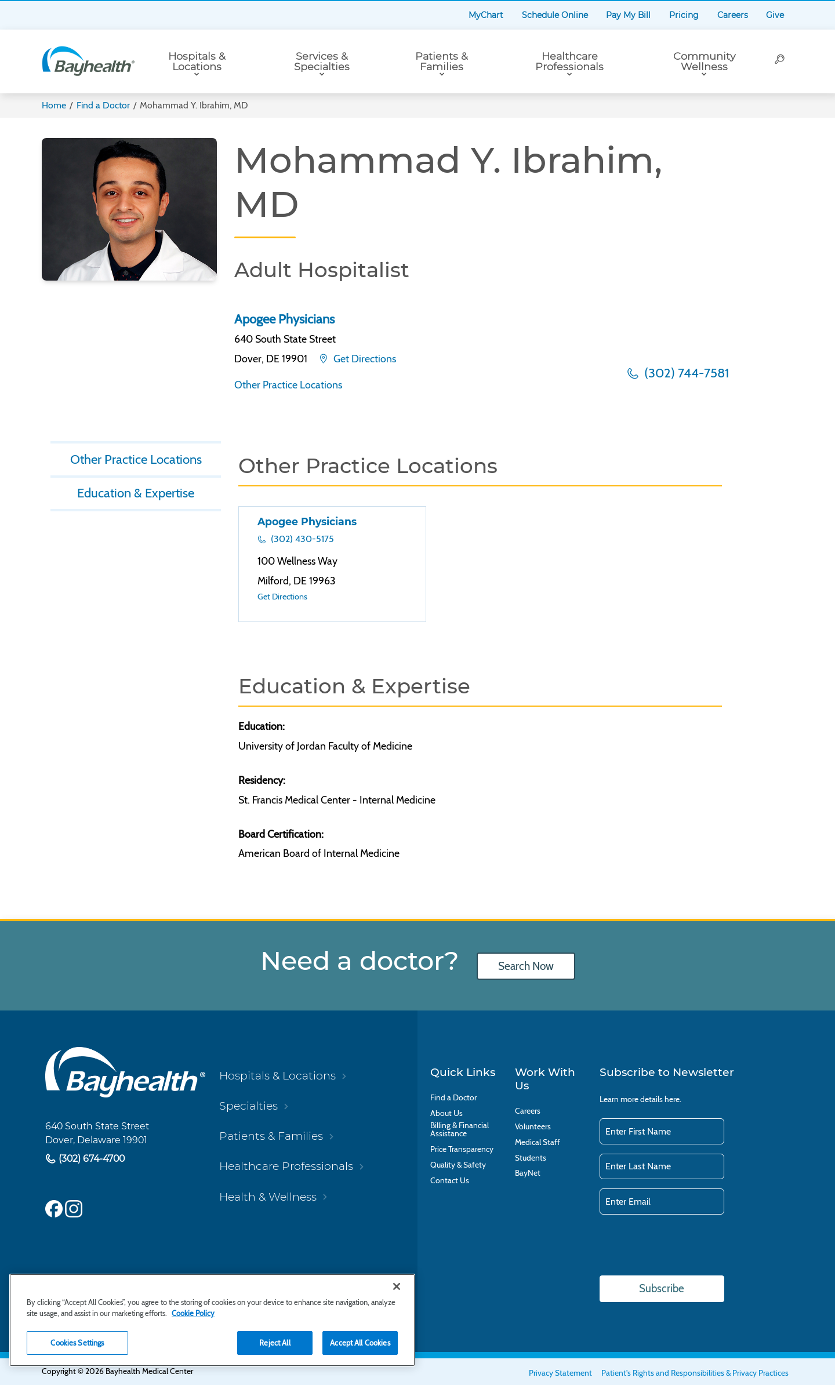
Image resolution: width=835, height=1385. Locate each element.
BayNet (527, 1173)
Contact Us (449, 1180)
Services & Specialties (322, 61)
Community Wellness (704, 61)
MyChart (486, 15)
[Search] (780, 61)
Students (530, 1158)
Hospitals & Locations (197, 61)
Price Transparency (461, 1149)
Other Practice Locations (288, 385)
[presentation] (688, 1245)
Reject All (274, 1342)
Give (775, 15)
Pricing (684, 15)
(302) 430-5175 (301, 538)
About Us (446, 1113)
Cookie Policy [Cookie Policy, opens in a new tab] (193, 1313)
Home (54, 105)
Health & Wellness (268, 1197)
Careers (732, 15)
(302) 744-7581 (685, 373)
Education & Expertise (135, 493)
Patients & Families (441, 61)
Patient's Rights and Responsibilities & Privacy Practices (695, 1372)
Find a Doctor (103, 105)
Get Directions (363, 358)
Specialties (248, 1106)
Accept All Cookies (360, 1342)
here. (673, 1099)
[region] (212, 1320)
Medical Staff (537, 1142)
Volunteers (533, 1126)
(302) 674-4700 (90, 1159)
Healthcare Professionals (569, 61)
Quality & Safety (458, 1165)
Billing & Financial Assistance (459, 1130)
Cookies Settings (77, 1342)
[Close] (396, 1286)
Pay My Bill (628, 15)
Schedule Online (555, 15)
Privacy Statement (560, 1372)
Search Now (526, 966)
